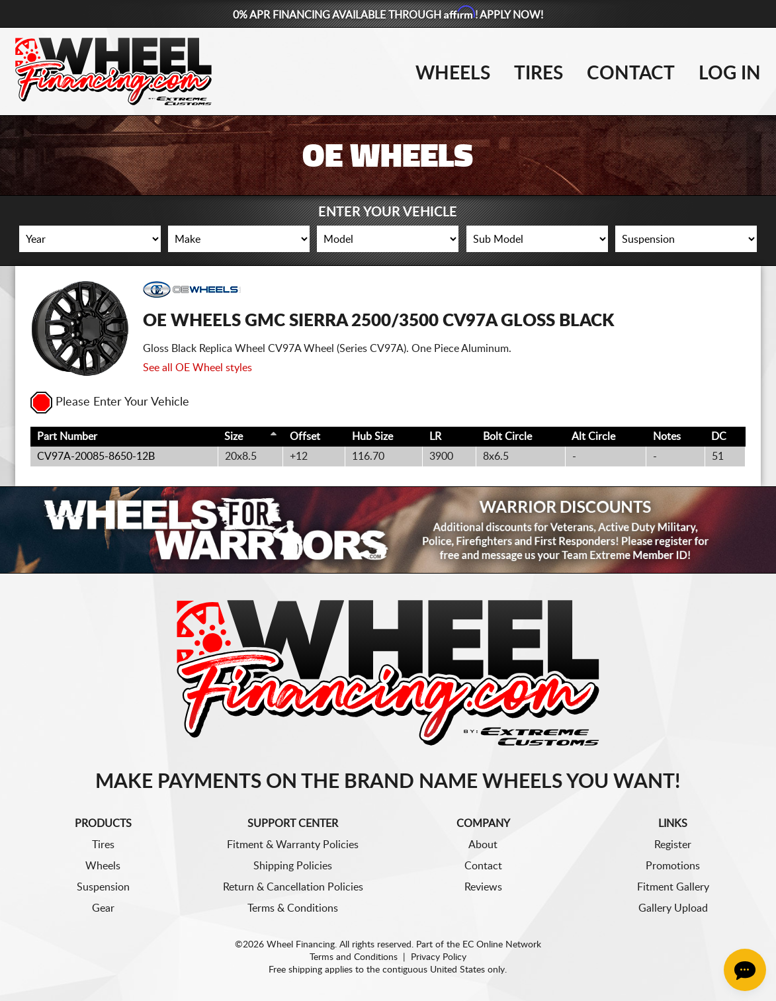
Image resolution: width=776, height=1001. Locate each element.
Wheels (452, 73)
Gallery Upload (673, 908)
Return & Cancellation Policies (293, 887)
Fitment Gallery (673, 887)
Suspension (103, 887)
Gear (103, 908)
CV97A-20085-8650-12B (96, 456)
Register (672, 845)
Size (233, 436)
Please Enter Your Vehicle (109, 402)
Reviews (483, 887)
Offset (305, 436)
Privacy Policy (438, 957)
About (482, 845)
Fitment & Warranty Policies (293, 845)
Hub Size (372, 436)
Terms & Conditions (292, 908)
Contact (631, 73)
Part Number (67, 436)
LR (435, 436)
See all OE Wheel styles (197, 368)
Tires (538, 73)
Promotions (673, 866)
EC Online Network (501, 944)
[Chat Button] (745, 970)
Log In (730, 73)
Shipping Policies (292, 866)
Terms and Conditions (354, 957)
